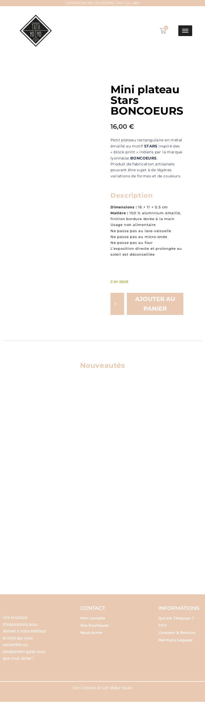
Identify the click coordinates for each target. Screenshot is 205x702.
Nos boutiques (94, 625)
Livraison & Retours (176, 632)
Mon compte (92, 618)
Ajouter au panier (155, 304)
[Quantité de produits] (117, 304)
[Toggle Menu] (185, 31)
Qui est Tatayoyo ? (176, 618)
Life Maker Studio (117, 688)
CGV (162, 625)
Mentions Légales (175, 640)
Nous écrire (91, 632)
